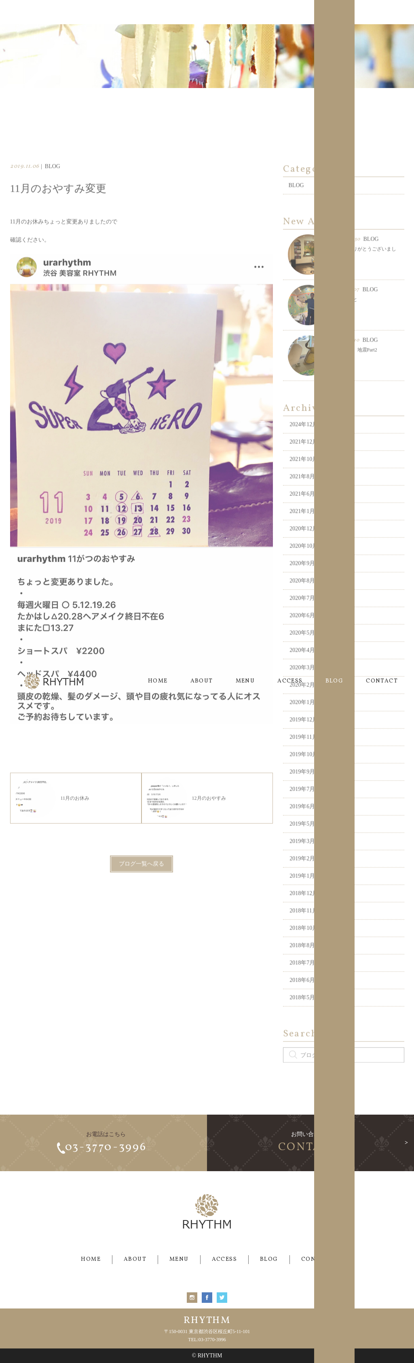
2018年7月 (302, 980)
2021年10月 (303, 476)
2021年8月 (302, 494)
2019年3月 (302, 858)
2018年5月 (302, 1015)
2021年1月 (302, 528)
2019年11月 (303, 754)
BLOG (334, 12)
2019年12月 (303, 737)
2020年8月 (302, 598)
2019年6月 (302, 824)
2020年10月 (303, 563)
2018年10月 (303, 945)
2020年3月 (302, 685)
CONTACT (382, 12)
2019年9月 (302, 789)
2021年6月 (302, 511)
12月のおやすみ (186, 815)
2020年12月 (303, 546)
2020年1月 (302, 719)
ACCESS (289, 12)
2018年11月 (303, 928)
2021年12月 (303, 459)
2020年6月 (302, 633)
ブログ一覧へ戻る (141, 881)
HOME (158, 12)
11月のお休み (52, 815)
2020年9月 (302, 581)
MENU (245, 12)
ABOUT (201, 12)
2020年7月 (302, 615)
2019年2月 (302, 876)
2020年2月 (302, 702)
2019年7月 (302, 806)
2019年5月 (302, 841)
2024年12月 (303, 442)
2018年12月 (303, 910)
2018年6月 (302, 997)
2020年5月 (302, 650)
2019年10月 (303, 772)
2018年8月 (302, 963)
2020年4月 (302, 667)
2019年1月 (302, 893)
